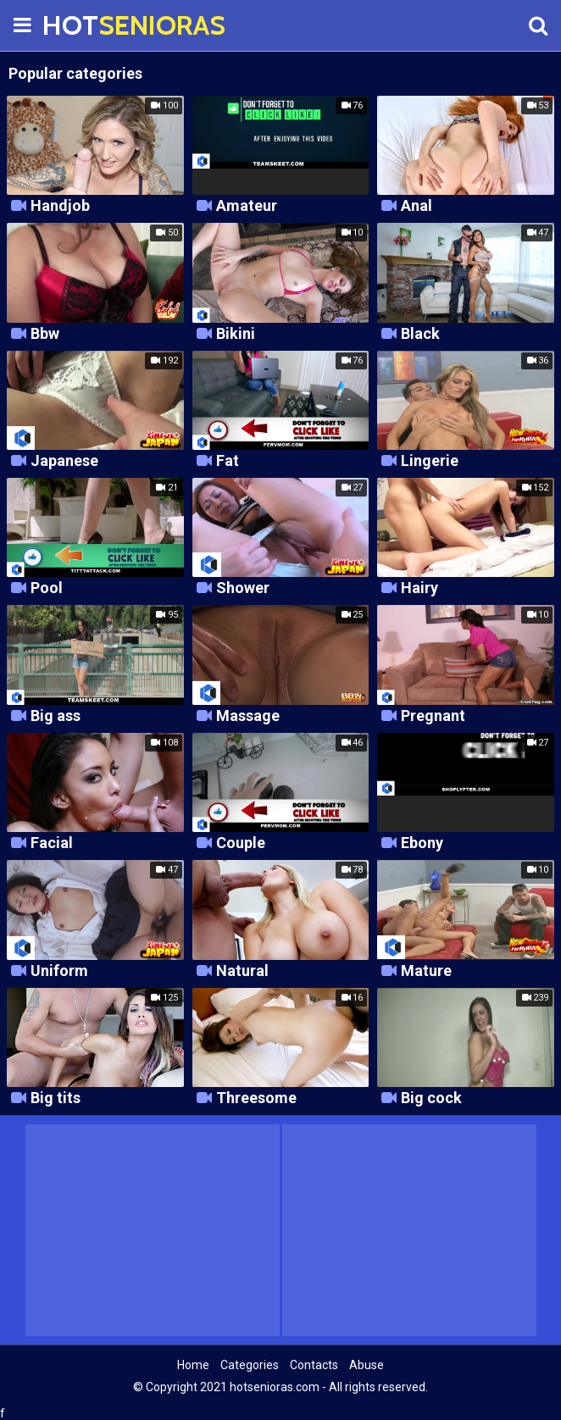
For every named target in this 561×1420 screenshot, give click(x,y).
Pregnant (433, 716)
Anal (416, 206)
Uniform (59, 971)
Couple (240, 843)
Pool (47, 588)
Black (420, 334)
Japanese (64, 461)
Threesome (256, 1098)
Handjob (60, 206)
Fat (227, 461)
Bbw (45, 334)
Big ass (56, 716)
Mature (426, 971)
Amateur (246, 206)
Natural (242, 971)
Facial (52, 843)
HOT (84, 25)
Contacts (314, 1365)
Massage (248, 716)
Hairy (419, 588)
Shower (242, 588)
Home (193, 1365)
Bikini (235, 334)
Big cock (431, 1098)
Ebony (422, 843)
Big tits (56, 1098)
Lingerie (429, 461)
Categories (249, 1365)
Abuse (366, 1365)
